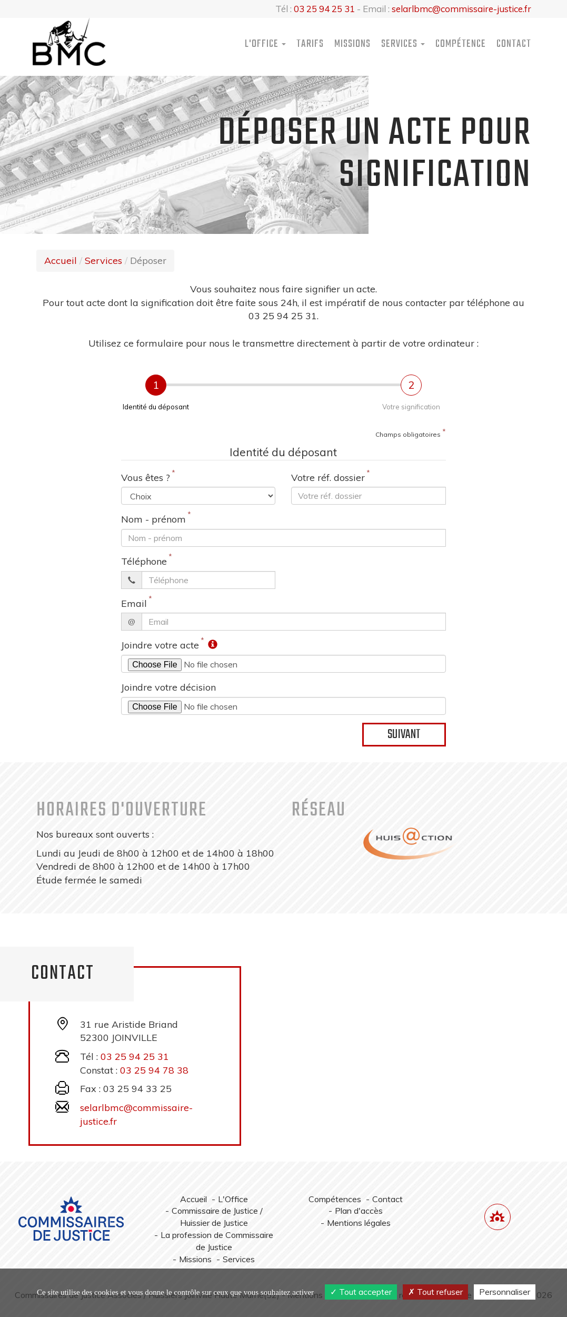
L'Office (233, 1199)
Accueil (60, 260)
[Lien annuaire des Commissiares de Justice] (497, 1217)
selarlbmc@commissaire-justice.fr (461, 8)
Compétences (335, 1199)
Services (103, 260)
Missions (352, 44)
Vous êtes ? (145, 477)
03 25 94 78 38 (154, 1070)
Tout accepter (361, 1291)
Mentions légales (359, 1222)
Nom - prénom (153, 519)
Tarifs (310, 44)
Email (134, 603)
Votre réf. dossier (328, 477)
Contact (513, 44)
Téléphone (144, 561)
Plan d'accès (359, 1210)
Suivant (404, 734)
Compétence (460, 44)
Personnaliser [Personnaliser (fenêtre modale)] (504, 1291)
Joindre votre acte (160, 645)
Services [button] (403, 44)
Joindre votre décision (168, 687)
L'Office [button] (265, 44)
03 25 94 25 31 (324, 8)
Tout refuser (435, 1291)
